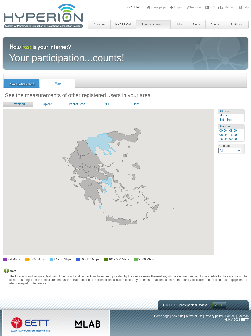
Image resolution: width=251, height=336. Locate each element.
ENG (137, 7)
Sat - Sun (225, 119)
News (197, 24)
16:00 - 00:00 (228, 139)
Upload (47, 104)
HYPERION (123, 24)
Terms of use (194, 316)
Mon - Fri (225, 115)
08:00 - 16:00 (228, 135)
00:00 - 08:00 (228, 130)
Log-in (178, 7)
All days (224, 111)
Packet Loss (77, 104)
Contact (216, 24)
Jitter (136, 104)
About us (99, 24)
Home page (158, 7)
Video (179, 24)
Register (196, 7)
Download (18, 104)
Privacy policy (214, 316)
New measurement (153, 24)
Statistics (236, 24)
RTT (106, 104)
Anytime (224, 126)
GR (129, 7)
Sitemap (229, 7)
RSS (212, 7)
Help (245, 7)
